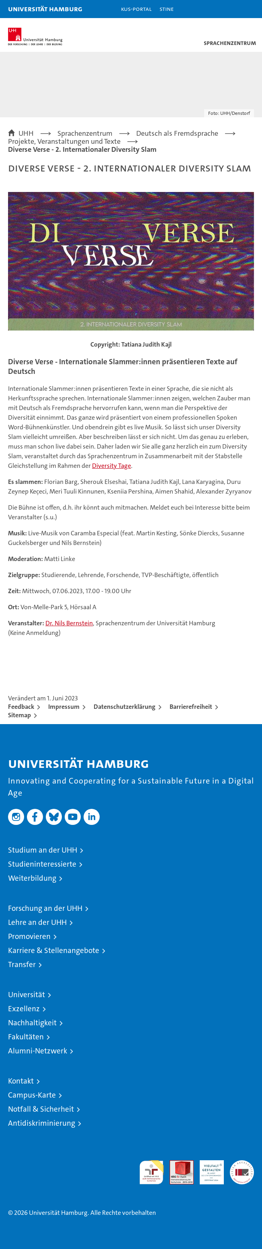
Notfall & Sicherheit (41, 1109)
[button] (231, 9)
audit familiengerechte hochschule (151, 1172)
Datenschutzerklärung (125, 706)
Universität (26, 995)
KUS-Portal (136, 8)
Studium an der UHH (42, 850)
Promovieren (29, 936)
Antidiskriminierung (41, 1123)
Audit (177, 1164)
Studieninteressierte (42, 864)
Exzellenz (24, 1009)
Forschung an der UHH (45, 908)
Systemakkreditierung (242, 1164)
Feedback (21, 706)
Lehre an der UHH (37, 922)
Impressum (64, 706)
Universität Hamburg (45, 9)
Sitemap (19, 715)
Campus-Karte (32, 1095)
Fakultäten (26, 1037)
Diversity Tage (111, 465)
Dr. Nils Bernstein (69, 623)
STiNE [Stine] (167, 8)
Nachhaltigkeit (32, 1023)
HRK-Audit (207, 1168)
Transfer (22, 964)
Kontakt (21, 1081)
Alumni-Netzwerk (37, 1051)
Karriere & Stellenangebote (53, 950)
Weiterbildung (32, 878)
